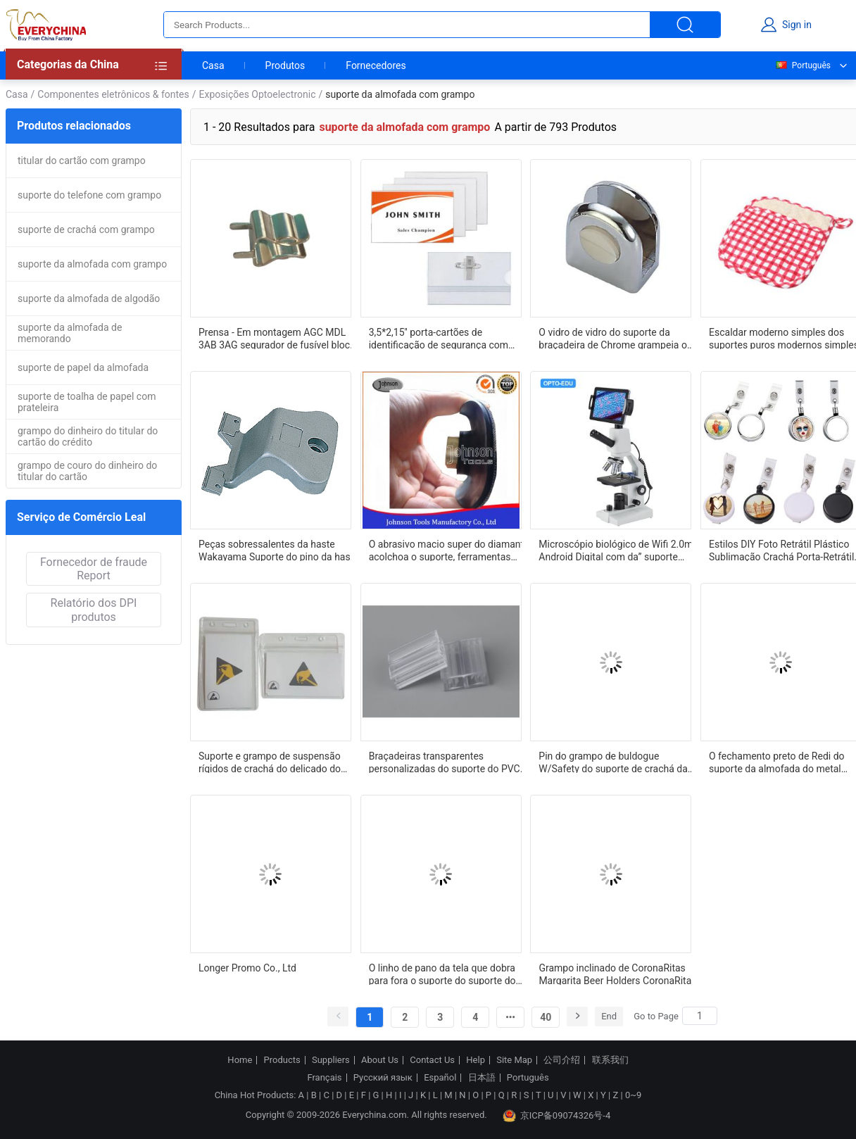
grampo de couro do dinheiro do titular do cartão (87, 471)
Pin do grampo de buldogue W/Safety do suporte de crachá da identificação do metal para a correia (618, 761)
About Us (379, 1060)
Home (239, 1060)
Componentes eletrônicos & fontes (113, 94)
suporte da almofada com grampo (92, 264)
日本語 (482, 1078)
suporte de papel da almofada (83, 367)
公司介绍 (561, 1060)
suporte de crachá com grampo (86, 229)
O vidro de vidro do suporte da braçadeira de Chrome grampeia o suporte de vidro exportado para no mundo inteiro (615, 338)
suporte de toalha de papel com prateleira (87, 402)
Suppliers (331, 1060)
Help (475, 1060)
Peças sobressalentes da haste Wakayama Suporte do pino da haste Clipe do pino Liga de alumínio (279, 550)
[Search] (699, 1016)
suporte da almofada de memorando (70, 333)
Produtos (285, 65)
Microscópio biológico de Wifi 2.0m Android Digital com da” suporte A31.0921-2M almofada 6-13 (616, 550)
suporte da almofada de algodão (89, 298)
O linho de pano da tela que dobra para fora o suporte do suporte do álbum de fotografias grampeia (442, 973)
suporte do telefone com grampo (89, 195)
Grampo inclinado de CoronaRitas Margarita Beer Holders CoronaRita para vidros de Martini (615, 973)
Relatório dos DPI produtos (94, 609)
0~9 (633, 1095)
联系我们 (610, 1060)
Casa (213, 65)
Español (440, 1078)
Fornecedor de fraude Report (93, 568)
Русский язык (383, 1078)
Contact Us (432, 1060)
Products (282, 1060)
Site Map (514, 1060)
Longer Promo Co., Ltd (247, 968)
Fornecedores (375, 65)
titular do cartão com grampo (82, 160)
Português (802, 65)
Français (324, 1078)
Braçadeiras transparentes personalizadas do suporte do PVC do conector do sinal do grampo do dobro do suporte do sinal (445, 761)
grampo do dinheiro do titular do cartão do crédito (88, 436)
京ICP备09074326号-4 (557, 1115)
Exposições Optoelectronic (257, 94)
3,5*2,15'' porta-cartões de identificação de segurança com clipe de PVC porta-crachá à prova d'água (443, 338)
